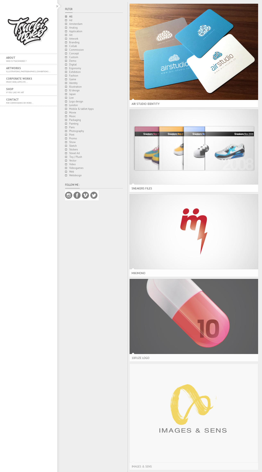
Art (70, 35)
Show (72, 142)
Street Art (74, 153)
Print (71, 134)
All (70, 16)
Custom (73, 57)
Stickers (73, 149)
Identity (73, 83)
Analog (73, 27)
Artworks (28, 69)
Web (71, 171)
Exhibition (75, 72)
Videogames (76, 168)
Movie (72, 112)
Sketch (73, 146)
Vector (72, 160)
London (73, 105)
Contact (28, 101)
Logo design (76, 101)
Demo (72, 61)
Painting (73, 123)
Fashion (73, 75)
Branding (74, 42)
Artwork (73, 38)
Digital (73, 64)
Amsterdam (75, 24)
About (28, 59)
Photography (76, 131)
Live (71, 98)
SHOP (28, 90)
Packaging (75, 120)
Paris (72, 127)
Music (72, 116)
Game (72, 79)
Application (75, 31)
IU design (74, 90)
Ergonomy (75, 68)
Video (72, 164)
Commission (76, 50)
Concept (74, 53)
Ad (70, 20)
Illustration (75, 86)
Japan (72, 94)
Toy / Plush (75, 157)
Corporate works (28, 80)
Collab (73, 46)
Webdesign (75, 175)
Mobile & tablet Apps (81, 109)
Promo (73, 138)
